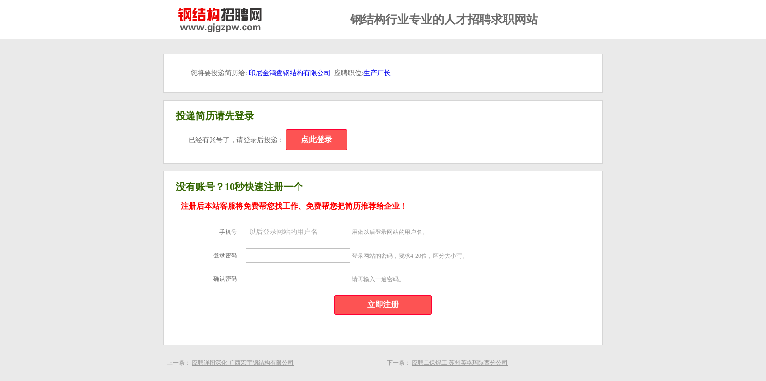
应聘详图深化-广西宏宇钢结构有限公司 (243, 363)
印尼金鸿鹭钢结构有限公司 (290, 73)
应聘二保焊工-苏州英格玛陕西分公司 (460, 363)
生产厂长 (377, 73)
